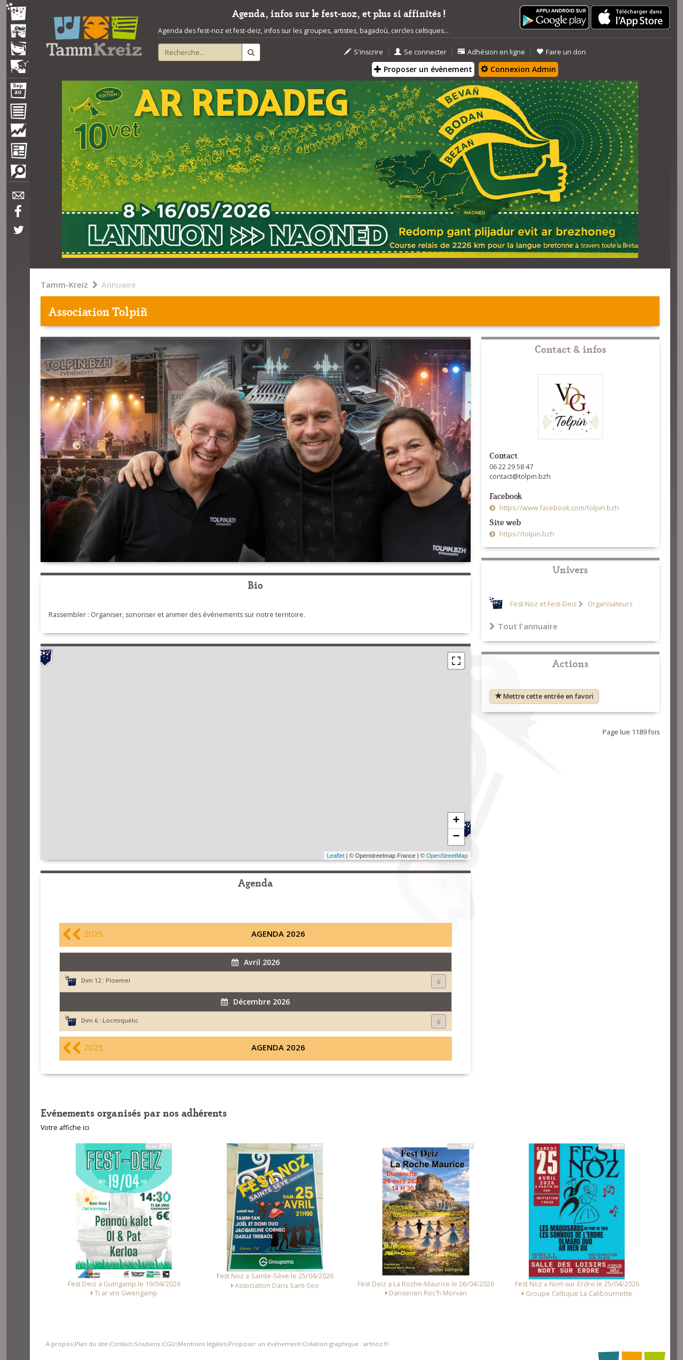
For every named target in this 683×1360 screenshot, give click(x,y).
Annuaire (118, 284)
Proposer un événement (264, 1344)
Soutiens (147, 1344)
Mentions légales (202, 1344)
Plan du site (91, 1344)
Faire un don (561, 52)
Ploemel (118, 980)
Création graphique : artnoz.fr (346, 1344)
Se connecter (420, 52)
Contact (121, 1344)
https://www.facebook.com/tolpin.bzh (558, 507)
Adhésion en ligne (491, 52)
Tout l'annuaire (523, 626)
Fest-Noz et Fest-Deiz (543, 603)
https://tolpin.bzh (526, 534)
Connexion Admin (518, 69)
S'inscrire (363, 52)
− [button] (455, 837)
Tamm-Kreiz (64, 284)
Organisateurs (609, 603)
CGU (169, 1344)
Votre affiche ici (65, 1127)
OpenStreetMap (447, 855)
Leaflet (335, 855)
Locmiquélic (120, 1020)
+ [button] (455, 821)
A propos (59, 1344)
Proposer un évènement (423, 69)
